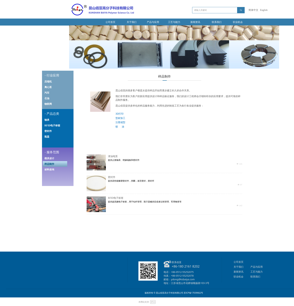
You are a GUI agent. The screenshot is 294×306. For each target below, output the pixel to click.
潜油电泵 (113, 156)
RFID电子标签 (115, 198)
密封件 (111, 177)
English (264, 10)
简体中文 (253, 10)
